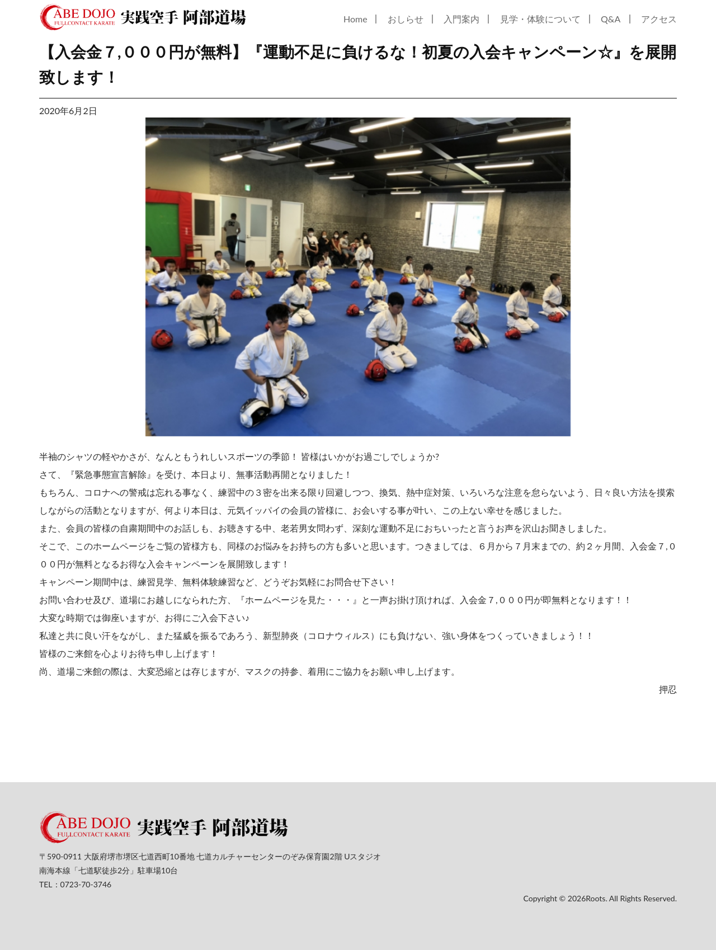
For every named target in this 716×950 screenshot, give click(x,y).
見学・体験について (540, 18)
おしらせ (405, 18)
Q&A (610, 18)
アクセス (659, 18)
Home (355, 18)
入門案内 (461, 18)
